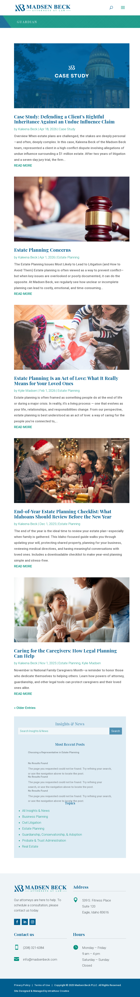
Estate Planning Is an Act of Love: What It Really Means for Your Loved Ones (66, 380)
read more (23, 165)
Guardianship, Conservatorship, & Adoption (52, 834)
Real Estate (30, 846)
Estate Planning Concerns (42, 250)
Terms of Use (42, 985)
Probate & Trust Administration (44, 840)
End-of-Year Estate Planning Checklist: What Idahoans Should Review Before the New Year (63, 513)
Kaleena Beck (27, 129)
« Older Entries (25, 708)
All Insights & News (36, 811)
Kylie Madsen (27, 390)
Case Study (67, 129)
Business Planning (35, 816)
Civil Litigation (31, 822)
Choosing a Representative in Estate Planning (59, 753)
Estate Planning (68, 257)
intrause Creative (58, 990)
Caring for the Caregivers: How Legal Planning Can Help (65, 653)
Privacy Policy (22, 985)
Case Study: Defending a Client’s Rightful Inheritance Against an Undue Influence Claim (64, 119)
